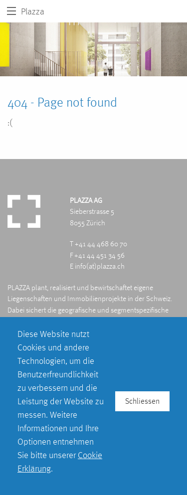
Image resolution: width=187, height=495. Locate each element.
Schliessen (142, 401)
